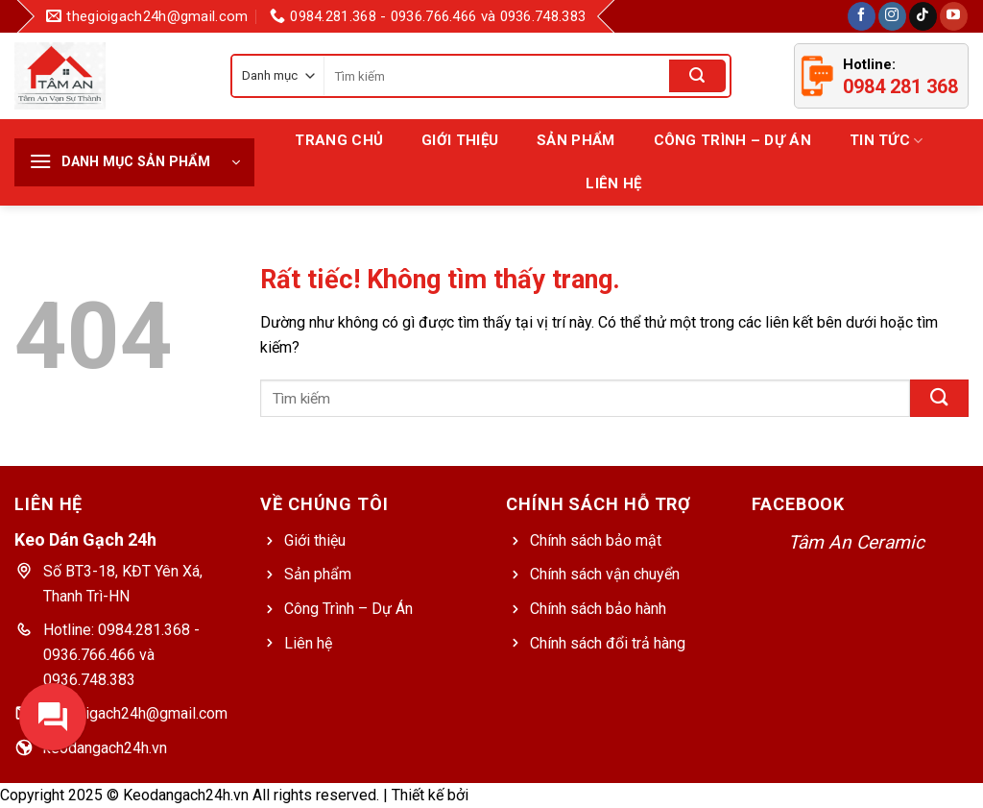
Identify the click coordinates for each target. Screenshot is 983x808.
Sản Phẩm (575, 140)
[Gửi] (697, 76)
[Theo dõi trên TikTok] (923, 16)
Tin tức (886, 141)
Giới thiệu (459, 140)
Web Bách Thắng (528, 795)
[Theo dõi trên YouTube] (954, 16)
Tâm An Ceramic (856, 542)
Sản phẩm (317, 574)
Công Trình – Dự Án (732, 140)
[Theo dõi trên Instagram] (892, 16)
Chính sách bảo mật (595, 540)
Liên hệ (613, 183)
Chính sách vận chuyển (605, 574)
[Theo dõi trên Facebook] (861, 16)
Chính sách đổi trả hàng (607, 643)
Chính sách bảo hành (598, 609)
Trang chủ (339, 140)
